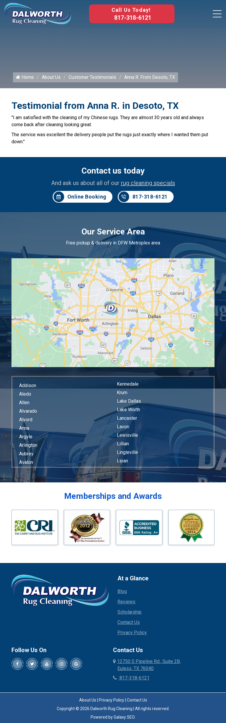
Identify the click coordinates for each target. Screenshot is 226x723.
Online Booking (80, 196)
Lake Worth (128, 409)
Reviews (126, 602)
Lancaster (127, 418)
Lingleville (127, 452)
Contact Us (128, 622)
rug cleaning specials (148, 182)
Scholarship (129, 612)
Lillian (123, 444)
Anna (24, 428)
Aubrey (26, 454)
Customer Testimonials (92, 77)
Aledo (25, 394)
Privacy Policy (132, 633)
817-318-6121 (132, 17)
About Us (51, 77)
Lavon (123, 426)
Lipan (122, 461)
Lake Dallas (129, 401)
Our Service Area (113, 231)
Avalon (26, 462)
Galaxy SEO (124, 717)
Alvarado (28, 411)
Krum (122, 392)
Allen (24, 402)
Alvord (25, 419)
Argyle (25, 436)
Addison (27, 385)
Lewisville (127, 435)
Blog (122, 591)
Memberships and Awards (113, 496)
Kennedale (128, 384)
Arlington (28, 445)
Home (25, 77)
